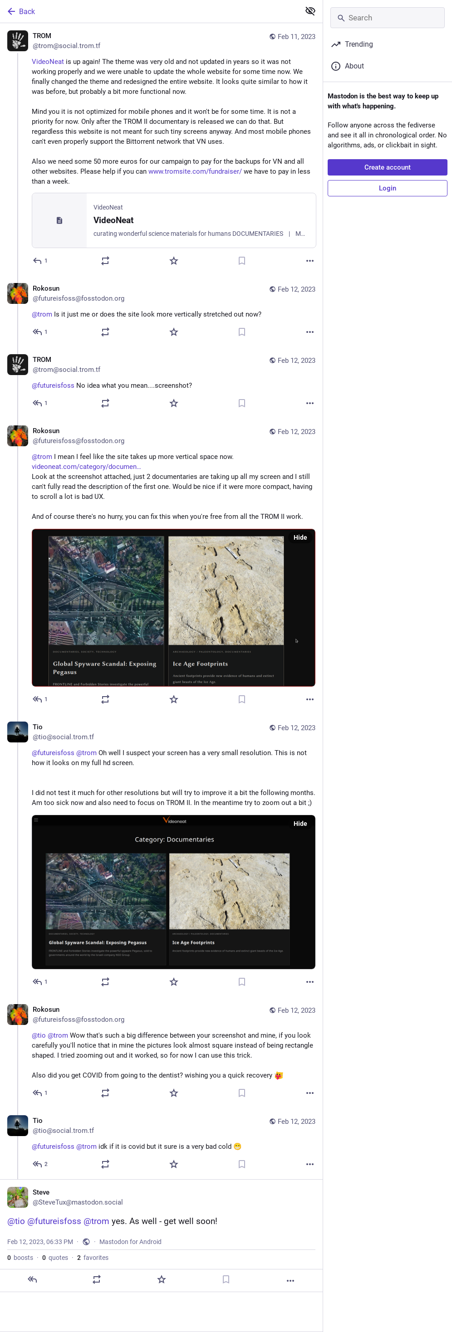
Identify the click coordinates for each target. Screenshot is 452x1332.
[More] (310, 260)
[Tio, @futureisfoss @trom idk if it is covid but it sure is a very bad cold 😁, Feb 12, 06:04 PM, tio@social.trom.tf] (161, 1143)
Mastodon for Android (130, 1241)
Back (20, 11)
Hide (300, 537)
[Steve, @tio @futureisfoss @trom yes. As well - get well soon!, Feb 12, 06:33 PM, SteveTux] (161, 1235)
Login (387, 188)
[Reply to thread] (40, 332)
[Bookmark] (241, 260)
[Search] (387, 17)
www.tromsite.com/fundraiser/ (195, 171)
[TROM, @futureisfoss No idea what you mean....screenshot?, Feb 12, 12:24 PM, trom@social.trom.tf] (161, 382)
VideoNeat (48, 62)
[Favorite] (173, 260)
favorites (92, 1258)
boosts (20, 1258)
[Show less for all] (310, 11)
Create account (387, 167)
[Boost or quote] (105, 260)
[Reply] (40, 260)
